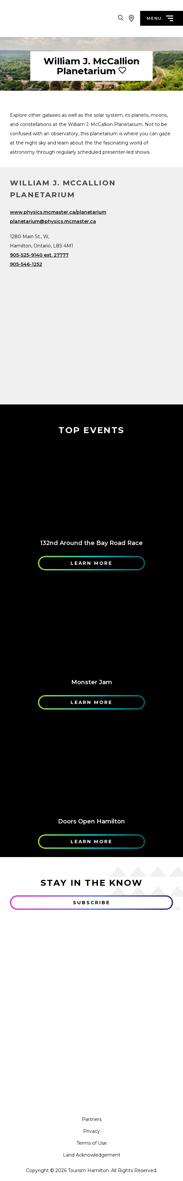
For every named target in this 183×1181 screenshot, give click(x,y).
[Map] (91, 326)
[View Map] (131, 18)
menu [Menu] (160, 18)
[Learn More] (91, 488)
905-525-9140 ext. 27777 (39, 255)
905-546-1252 (26, 264)
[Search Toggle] (120, 18)
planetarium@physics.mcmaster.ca (53, 221)
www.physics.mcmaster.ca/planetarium (58, 212)
